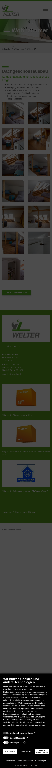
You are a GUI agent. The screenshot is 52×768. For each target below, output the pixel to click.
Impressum (10, 760)
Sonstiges (14, 742)
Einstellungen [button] (40, 760)
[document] (26, 703)
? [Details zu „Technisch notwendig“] (35, 733)
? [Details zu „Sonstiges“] (24, 743)
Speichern (26, 751)
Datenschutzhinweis (25, 760)
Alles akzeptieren (42, 751)
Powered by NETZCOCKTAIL (26, 765)
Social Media (16, 738)
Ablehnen (10, 751)
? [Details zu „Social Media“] (27, 738)
